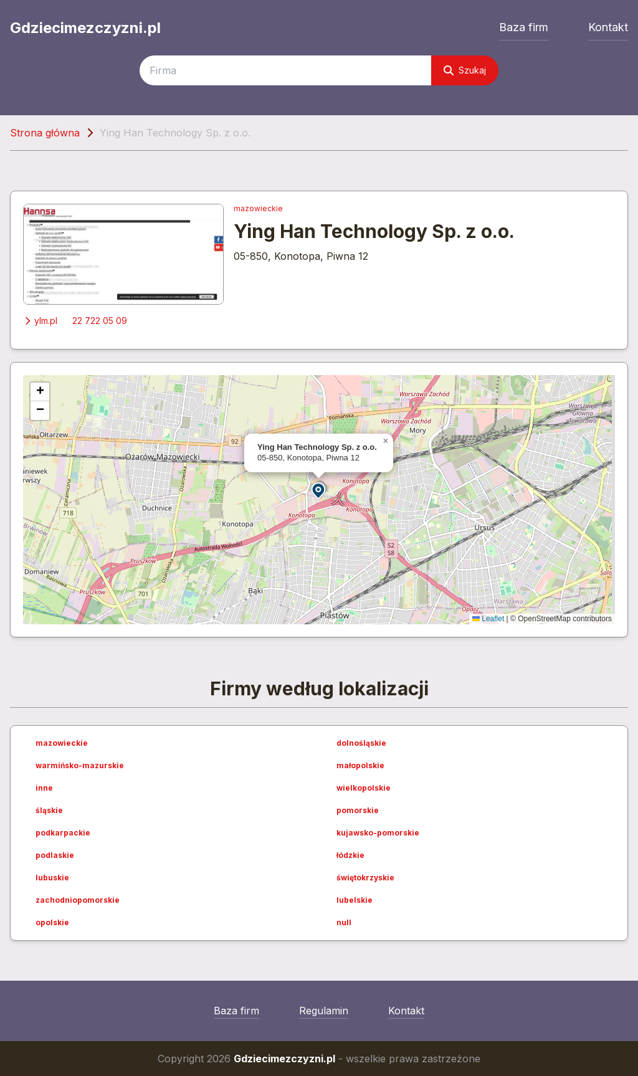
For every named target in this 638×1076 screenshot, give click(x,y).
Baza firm (523, 27)
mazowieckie (258, 208)
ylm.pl (40, 320)
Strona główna (45, 132)
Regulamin (323, 1010)
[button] (319, 490)
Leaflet (488, 618)
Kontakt (608, 27)
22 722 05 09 (99, 320)
